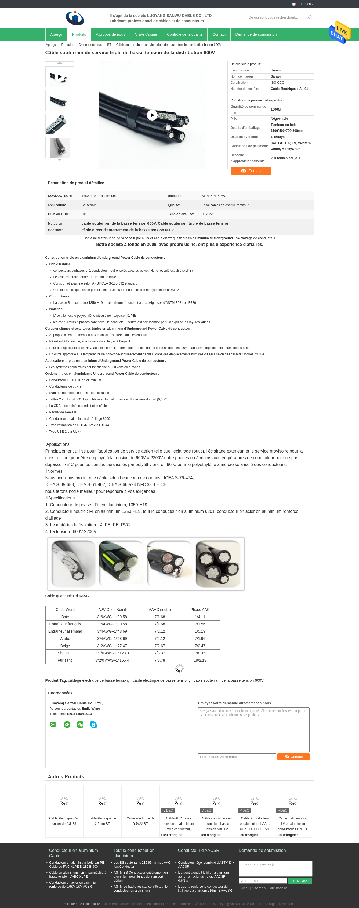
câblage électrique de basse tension (98, 680)
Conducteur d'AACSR (198, 850)
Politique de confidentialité (81, 904)
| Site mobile (277, 888)
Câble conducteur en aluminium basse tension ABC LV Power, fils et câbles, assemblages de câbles (217, 824)
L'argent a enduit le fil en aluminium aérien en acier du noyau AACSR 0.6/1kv (203, 877)
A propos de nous (110, 34)
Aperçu (56, 34)
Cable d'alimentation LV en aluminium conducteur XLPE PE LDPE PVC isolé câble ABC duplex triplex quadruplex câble (293, 824)
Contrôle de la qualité (184, 34)
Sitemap (259, 888)
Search (310, 17)
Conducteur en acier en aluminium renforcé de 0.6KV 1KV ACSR (74, 884)
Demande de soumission (256, 34)
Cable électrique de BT (95, 45)
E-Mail (244, 888)
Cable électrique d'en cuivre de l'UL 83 (64, 821)
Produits (79, 34)
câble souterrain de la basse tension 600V (229, 680)
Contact (218, 34)
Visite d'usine (146, 34)
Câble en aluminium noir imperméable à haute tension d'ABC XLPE (77, 874)
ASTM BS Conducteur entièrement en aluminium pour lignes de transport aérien (141, 877)
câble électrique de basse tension (161, 680)
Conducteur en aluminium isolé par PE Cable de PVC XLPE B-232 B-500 (76, 865)
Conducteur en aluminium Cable (73, 853)
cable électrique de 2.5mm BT (102, 821)
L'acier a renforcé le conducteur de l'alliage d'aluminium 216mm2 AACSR (205, 888)
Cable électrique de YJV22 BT (140, 821)
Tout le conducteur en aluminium (134, 853)
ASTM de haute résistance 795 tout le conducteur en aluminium (141, 888)
